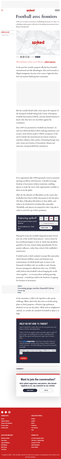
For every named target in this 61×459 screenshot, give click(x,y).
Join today (30, 390)
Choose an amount (49, 223)
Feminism (33, 425)
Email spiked (34, 447)
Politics (38, 57)
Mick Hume (4, 447)
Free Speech (34, 427)
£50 (56, 218)
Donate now (44, 228)
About (2, 419)
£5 (41, 218)
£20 (51, 218)
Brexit (32, 423)
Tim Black (3, 449)
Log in (57, 10)
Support (23, 358)
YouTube (9, 412)
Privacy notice (4, 425)
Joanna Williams (5, 442)
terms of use (31, 455)
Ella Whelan (4, 445)
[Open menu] (2, 10)
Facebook (2, 412)
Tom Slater (4, 440)
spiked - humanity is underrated (30, 10)
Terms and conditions (6, 423)
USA (32, 430)
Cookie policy (4, 427)
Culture (33, 421)
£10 (46, 218)
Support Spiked (5, 421)
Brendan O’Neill (5, 438)
